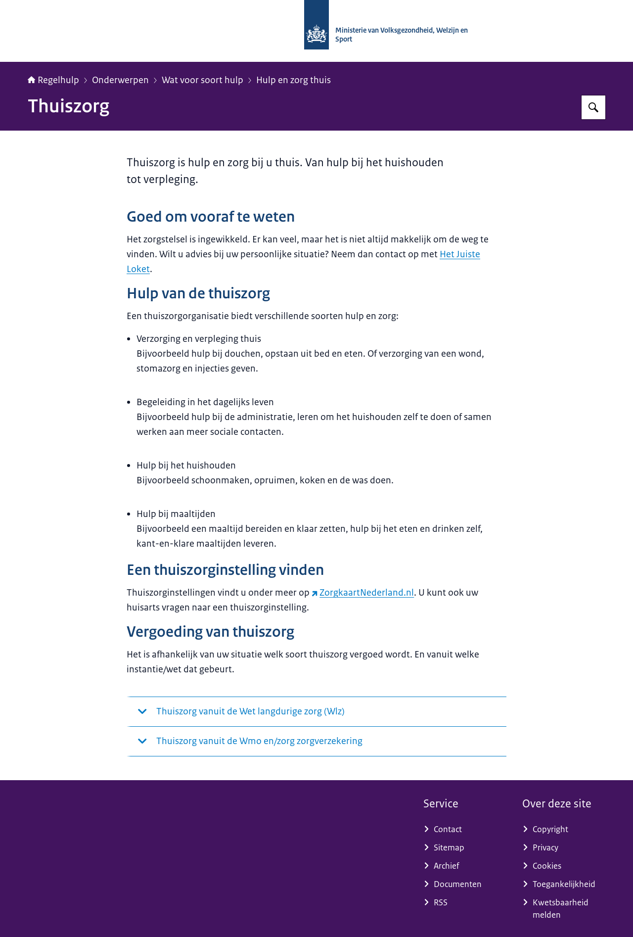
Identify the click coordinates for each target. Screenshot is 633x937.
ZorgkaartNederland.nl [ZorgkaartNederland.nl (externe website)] (363, 593)
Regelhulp (53, 80)
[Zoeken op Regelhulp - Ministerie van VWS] (593, 107)
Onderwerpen (120, 80)
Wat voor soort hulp (202, 80)
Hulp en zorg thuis (293, 80)
